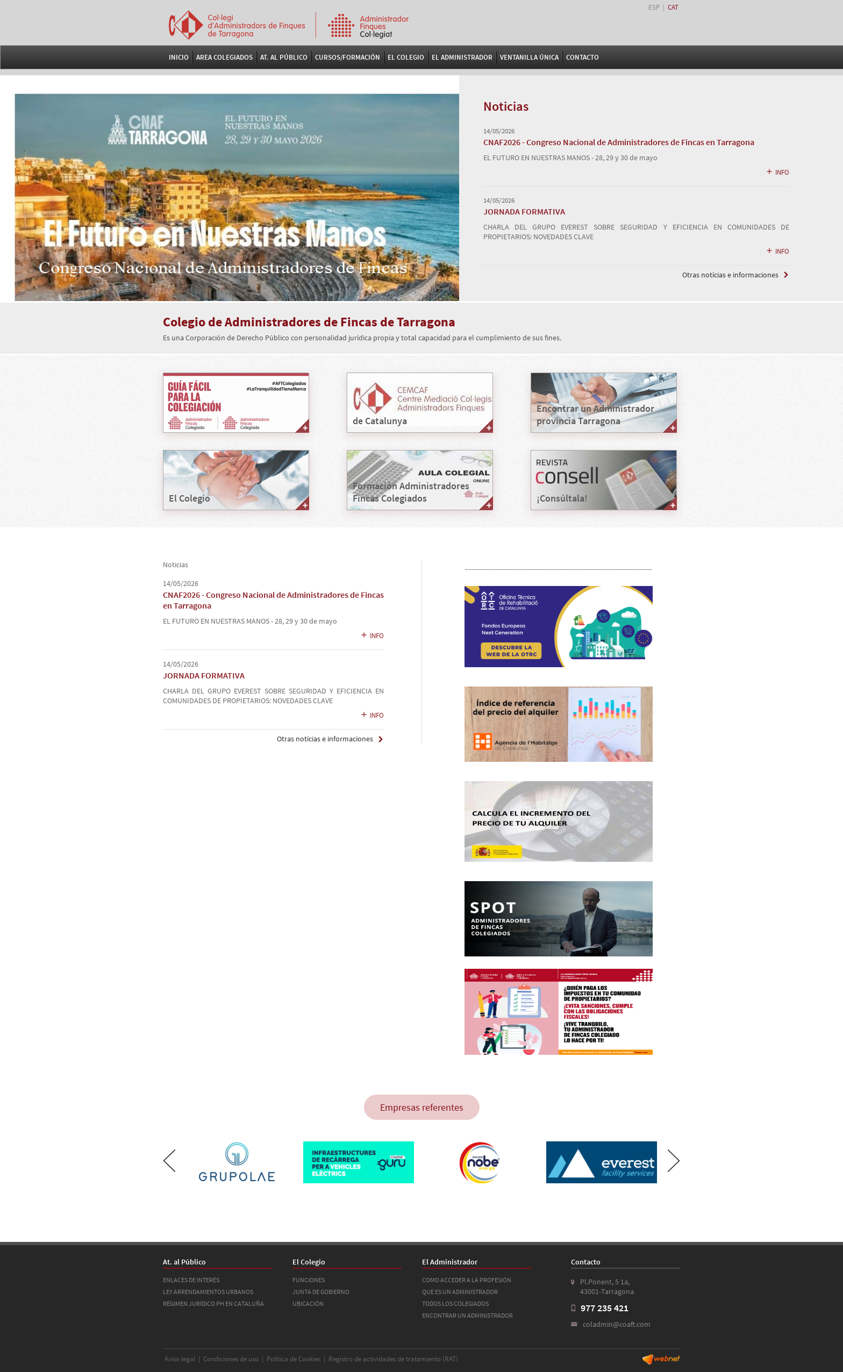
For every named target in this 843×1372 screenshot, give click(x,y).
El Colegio (406, 57)
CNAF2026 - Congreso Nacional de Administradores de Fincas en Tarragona (618, 142)
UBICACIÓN (308, 1303)
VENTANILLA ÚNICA (529, 57)
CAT (673, 7)
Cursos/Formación (347, 57)
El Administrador (462, 57)
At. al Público (284, 57)
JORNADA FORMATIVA (524, 211)
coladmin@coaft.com (617, 1324)
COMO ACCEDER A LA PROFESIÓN (466, 1280)
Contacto (582, 57)
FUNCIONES (308, 1280)
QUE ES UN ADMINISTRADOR (460, 1292)
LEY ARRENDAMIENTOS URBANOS (208, 1292)
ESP (654, 7)
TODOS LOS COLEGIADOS (455, 1303)
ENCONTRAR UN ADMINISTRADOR (467, 1315)
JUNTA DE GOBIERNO (320, 1292)
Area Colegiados (224, 57)
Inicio (179, 57)
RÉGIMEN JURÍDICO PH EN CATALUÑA (213, 1303)
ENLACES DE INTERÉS (191, 1280)
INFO (777, 172)
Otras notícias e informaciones (730, 275)
